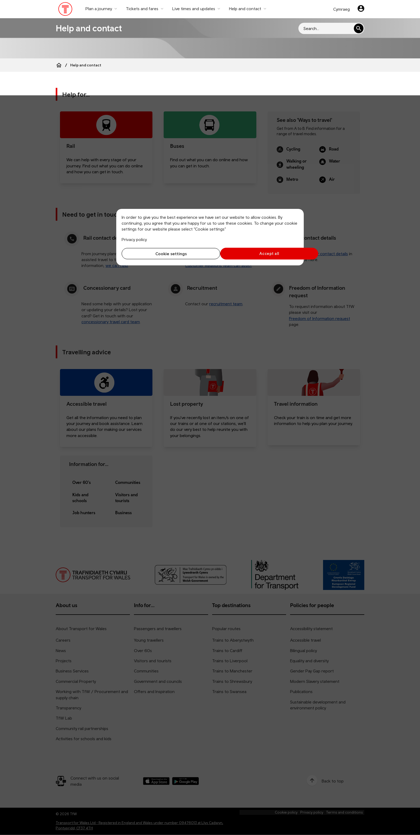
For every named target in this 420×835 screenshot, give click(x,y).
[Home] (59, 65)
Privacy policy (134, 239)
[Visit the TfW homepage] (65, 10)
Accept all (256, 253)
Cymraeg (341, 9)
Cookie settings (164, 253)
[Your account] (361, 9)
